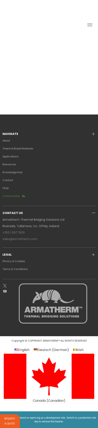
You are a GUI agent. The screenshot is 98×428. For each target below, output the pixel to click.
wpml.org (35, 417)
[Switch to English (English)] (22, 350)
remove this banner (52, 421)
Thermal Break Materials (18, 148)
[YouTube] (8, 291)
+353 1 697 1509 (14, 232)
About (6, 140)
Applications (11, 156)
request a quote (53, 6)
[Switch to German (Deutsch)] (51, 350)
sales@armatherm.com (20, 239)
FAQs (6, 188)
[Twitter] (8, 286)
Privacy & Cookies (14, 261)
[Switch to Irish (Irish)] (78, 350)
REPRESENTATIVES (28, 14)
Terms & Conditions (15, 269)
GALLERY (55, 14)
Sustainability (11, 196)
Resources (9, 164)
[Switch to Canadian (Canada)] (49, 378)
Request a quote (9, 421)
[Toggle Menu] (89, 25)
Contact (8, 180)
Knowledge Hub (12, 172)
